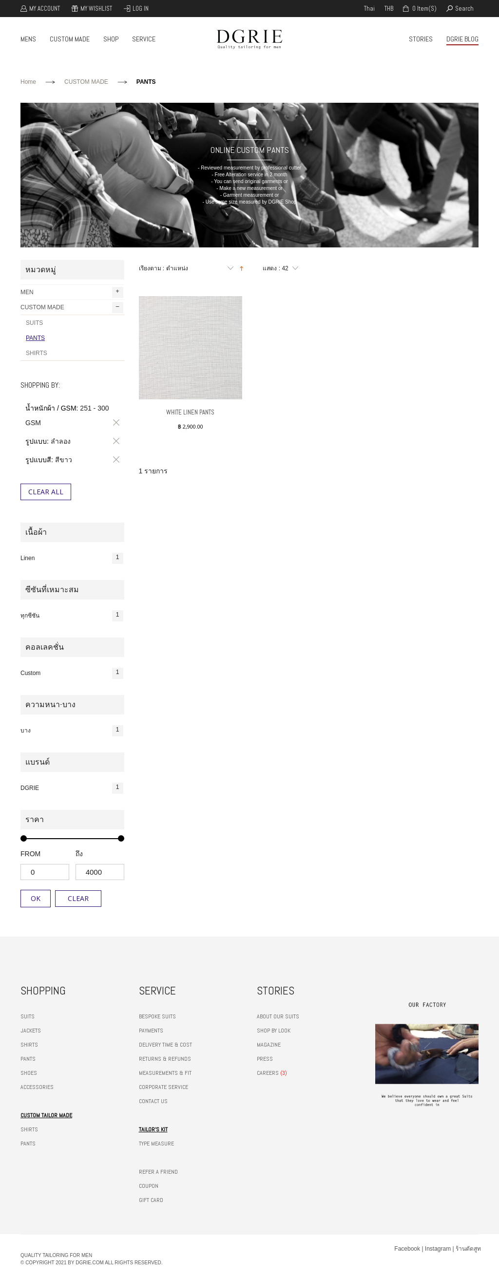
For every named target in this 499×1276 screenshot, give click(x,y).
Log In (141, 8)
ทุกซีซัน (71, 615)
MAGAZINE (269, 1045)
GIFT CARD (151, 1200)
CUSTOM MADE (70, 39)
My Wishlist (96, 8)
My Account (44, 8)
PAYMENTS (151, 1030)
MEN (71, 292)
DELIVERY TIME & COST (165, 1045)
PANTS (35, 338)
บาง (71, 730)
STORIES (421, 39)
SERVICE (143, 39)
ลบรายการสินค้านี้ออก (114, 423)
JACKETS (30, 1030)
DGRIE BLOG (462, 39)
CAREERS (268, 1073)
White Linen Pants (190, 412)
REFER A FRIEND (158, 1172)
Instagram (438, 1248)
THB (388, 8)
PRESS (265, 1059)
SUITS (34, 322)
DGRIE (71, 788)
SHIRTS (36, 353)
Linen (71, 558)
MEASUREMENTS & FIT (165, 1073)
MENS (28, 39)
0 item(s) (424, 8)
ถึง (79, 854)
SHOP (110, 39)
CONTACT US (153, 1101)
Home (28, 81)
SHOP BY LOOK (273, 1030)
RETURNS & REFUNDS (165, 1059)
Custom (71, 673)
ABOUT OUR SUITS (278, 1016)
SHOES (28, 1073)
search (464, 8)
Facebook (407, 1248)
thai (369, 8)
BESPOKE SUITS (157, 1016)
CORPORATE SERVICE (163, 1087)
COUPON (148, 1186)
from (30, 854)
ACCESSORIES (37, 1087)
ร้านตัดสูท (468, 1248)
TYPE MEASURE (156, 1143)
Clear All (45, 491)
